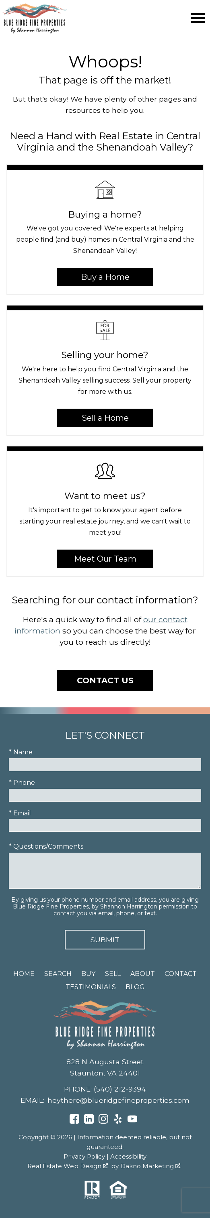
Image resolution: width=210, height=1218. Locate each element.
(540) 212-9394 (120, 1089)
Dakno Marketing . (150, 1166)
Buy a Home (105, 277)
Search (58, 974)
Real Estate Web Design (67, 1166)
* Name (21, 752)
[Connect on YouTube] (132, 1121)
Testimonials (91, 987)
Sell (113, 974)
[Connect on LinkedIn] (89, 1121)
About (142, 974)
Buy (88, 974)
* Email (20, 813)
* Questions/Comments (46, 846)
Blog (135, 987)
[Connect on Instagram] (103, 1121)
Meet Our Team (105, 559)
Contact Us (105, 680)
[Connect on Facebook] (74, 1121)
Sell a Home (105, 418)
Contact (181, 974)
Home (24, 974)
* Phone (22, 782)
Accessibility (128, 1156)
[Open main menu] (198, 18)
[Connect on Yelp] (118, 1121)
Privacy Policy (84, 1156)
